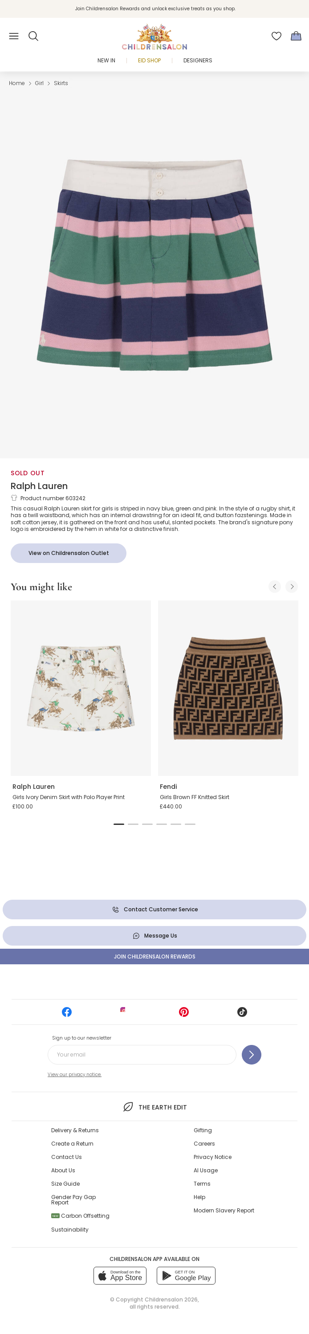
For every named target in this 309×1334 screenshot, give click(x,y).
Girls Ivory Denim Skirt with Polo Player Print (68, 797)
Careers (204, 1143)
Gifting (203, 1130)
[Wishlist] (276, 36)
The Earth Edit (154, 1107)
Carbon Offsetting (80, 1216)
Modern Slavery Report (224, 1210)
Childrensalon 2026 (171, 1299)
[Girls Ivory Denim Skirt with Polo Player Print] (81, 688)
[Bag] (296, 36)
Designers (197, 60)
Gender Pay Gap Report (73, 1199)
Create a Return (72, 1143)
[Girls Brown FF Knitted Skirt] (228, 688)
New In (106, 60)
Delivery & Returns (75, 1130)
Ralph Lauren (39, 486)
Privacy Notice (213, 1157)
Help (199, 1197)
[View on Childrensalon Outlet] (68, 553)
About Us (63, 1170)
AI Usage (206, 1170)
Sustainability (70, 1229)
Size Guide (65, 1183)
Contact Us (66, 1157)
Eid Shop (149, 60)
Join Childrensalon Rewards (154, 956)
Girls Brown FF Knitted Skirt (194, 797)
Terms (202, 1183)
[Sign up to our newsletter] (251, 1055)
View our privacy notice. (75, 1074)
